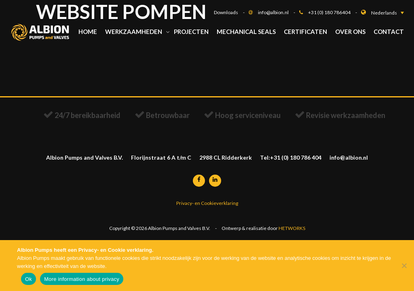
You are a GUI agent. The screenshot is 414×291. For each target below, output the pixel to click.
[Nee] (404, 265)
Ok (28, 279)
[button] (387, 12)
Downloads (231, 12)
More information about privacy (81, 279)
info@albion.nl (278, 12)
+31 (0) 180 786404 (334, 12)
